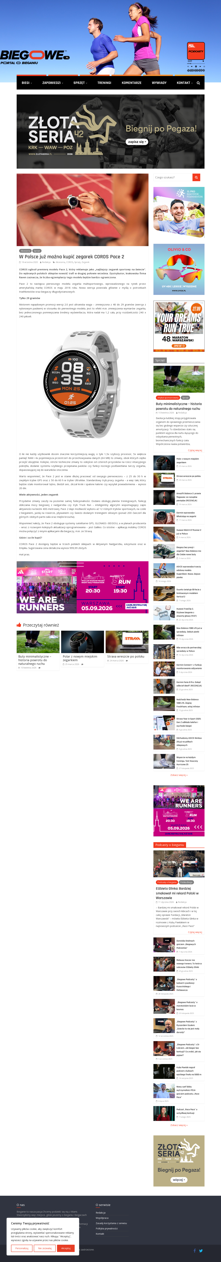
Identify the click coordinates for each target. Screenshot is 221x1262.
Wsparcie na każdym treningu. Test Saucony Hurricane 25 (187, 761)
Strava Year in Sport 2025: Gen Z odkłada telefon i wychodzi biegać (189, 722)
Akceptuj (66, 1248)
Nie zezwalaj (45, 1248)
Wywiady (159, 83)
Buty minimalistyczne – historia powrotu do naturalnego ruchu (34, 659)
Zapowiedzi (51, 83)
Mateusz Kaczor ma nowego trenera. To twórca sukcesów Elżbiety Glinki (189, 963)
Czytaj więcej (195, 450)
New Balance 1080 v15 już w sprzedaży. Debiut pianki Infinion (189, 631)
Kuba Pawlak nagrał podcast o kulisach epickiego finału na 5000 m (189, 1071)
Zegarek (85, 262)
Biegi (25, 83)
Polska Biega (186, 882)
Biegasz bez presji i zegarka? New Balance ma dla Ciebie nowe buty (189, 551)
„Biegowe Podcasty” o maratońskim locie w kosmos (187, 1006)
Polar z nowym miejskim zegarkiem (80, 658)
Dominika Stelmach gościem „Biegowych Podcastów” (186, 944)
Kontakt (183, 83)
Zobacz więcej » (179, 775)
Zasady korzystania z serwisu (111, 1223)
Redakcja (46, 262)
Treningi (104, 83)
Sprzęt (79, 83)
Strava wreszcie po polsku (125, 656)
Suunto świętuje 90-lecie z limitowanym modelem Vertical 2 (189, 593)
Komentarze (132, 83)
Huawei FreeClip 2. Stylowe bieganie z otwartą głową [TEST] (187, 612)
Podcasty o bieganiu (169, 845)
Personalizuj (21, 1248)
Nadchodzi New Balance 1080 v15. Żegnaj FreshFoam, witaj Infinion (188, 703)
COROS (69, 262)
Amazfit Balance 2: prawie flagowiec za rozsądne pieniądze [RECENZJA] (189, 497)
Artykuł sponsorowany (168, 397)
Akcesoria (25, 250)
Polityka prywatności (107, 1228)
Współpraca (102, 1217)
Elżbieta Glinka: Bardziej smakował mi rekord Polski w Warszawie (177, 893)
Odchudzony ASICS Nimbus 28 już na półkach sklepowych (189, 741)
